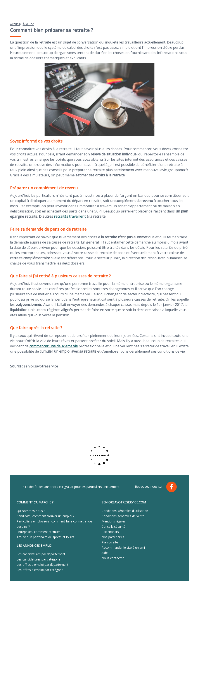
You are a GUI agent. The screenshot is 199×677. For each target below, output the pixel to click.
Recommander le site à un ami (123, 547)
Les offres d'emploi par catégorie (40, 570)
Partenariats (110, 532)
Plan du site (110, 542)
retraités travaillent (70, 216)
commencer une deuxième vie (53, 346)
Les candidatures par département (41, 554)
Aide (105, 553)
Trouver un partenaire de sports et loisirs (45, 537)
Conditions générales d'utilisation (125, 511)
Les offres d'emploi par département (42, 564)
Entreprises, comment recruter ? (39, 532)
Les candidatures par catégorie (38, 559)
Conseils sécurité (113, 526)
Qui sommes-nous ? (31, 511)
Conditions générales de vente (123, 516)
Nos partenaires (113, 537)
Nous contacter (113, 558)
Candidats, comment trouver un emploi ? (45, 516)
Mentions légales (114, 521)
